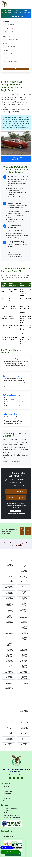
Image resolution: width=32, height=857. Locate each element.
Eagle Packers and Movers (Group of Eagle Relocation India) (16, 770)
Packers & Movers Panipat (8, 671)
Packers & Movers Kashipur (24, 705)
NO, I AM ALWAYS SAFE (28, 531)
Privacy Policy (6, 793)
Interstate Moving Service (10, 815)
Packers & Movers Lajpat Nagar (8, 598)
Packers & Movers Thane (23, 559)
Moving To (6, 43)
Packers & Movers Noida (8, 610)
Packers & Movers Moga (8, 661)
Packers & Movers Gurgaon (8, 666)
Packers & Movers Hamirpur (23, 738)
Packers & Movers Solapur (23, 576)
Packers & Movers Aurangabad (23, 565)
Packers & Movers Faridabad (23, 666)
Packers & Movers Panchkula (23, 688)
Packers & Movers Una (23, 744)
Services (6, 50)
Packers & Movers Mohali (8, 650)
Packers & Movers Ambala (23, 671)
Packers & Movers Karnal (8, 677)
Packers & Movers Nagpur (8, 559)
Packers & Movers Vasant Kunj (23, 592)
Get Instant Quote (16, 498)
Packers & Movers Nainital (23, 711)
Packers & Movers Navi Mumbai (7, 571)
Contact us (5, 789)
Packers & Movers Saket (8, 592)
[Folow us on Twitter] (14, 778)
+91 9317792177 (16, 160)
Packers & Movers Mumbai (8, 554)
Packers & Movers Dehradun (7, 694)
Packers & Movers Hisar (8, 682)
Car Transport (6, 810)
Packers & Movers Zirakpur (23, 661)
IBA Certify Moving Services (10, 817)
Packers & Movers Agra (23, 622)
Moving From (7, 36)
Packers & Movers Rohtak (23, 682)
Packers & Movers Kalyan (23, 571)
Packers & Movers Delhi (8, 581)
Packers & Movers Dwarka (8, 587)
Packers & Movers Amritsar (8, 638)
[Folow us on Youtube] (22, 778)
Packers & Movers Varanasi (8, 627)
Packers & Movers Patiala (23, 644)
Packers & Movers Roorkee (8, 705)
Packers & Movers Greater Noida (23, 610)
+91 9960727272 (16, 17)
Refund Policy (6, 798)
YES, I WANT (22, 529)
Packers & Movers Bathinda (24, 650)
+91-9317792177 (7, 834)
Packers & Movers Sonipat (8, 688)
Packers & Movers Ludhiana (23, 638)
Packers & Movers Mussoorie (23, 717)
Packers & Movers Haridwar (23, 694)
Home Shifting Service (9, 808)
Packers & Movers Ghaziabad (7, 616)
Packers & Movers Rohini (23, 581)
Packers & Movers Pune (23, 554)
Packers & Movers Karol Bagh (23, 598)
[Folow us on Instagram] (18, 778)
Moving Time (6, 58)
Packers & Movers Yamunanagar (23, 677)
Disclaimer (5, 801)
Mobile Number (8, 29)
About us (5, 786)
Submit (16, 69)
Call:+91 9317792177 (16, 491)
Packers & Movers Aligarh (23, 633)
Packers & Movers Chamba (8, 744)
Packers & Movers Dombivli (8, 576)
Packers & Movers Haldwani (23, 700)
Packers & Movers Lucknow (24, 616)
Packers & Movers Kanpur (8, 622)
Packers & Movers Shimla (8, 722)
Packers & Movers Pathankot (23, 655)
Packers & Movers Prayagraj (23, 627)
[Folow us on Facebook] (10, 778)
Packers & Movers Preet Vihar (23, 604)
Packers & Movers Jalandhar (7, 644)
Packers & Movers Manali (23, 722)
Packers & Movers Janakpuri (23, 587)
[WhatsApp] (10, 852)
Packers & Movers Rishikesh (7, 700)
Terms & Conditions (8, 796)
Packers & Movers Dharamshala (8, 728)
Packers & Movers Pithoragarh (7, 717)
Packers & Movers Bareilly (8, 633)
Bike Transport (6, 813)
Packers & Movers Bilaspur (8, 739)
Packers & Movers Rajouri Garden (8, 604)
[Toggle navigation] (28, 4)
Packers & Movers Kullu (8, 733)
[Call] (6, 848)
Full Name (6, 21)
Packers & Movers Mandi (23, 733)
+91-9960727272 (7, 836)
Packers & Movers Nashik (8, 565)
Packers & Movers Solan (23, 728)
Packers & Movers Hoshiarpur (7, 655)
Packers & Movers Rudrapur (7, 711)
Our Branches (6, 791)
